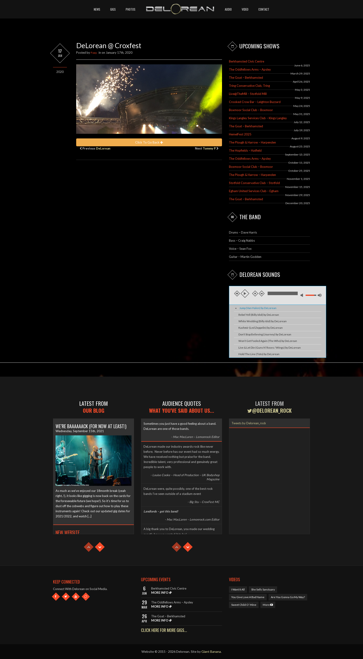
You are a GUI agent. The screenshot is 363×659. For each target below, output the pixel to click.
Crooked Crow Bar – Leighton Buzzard (255, 102)
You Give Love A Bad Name (247, 597)
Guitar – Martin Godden (245, 257)
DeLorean (103, 148)
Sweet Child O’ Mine (243, 604)
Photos (130, 9)
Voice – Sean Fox (240, 248)
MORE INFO (161, 592)
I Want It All (238, 589)
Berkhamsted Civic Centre (246, 61)
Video (245, 9)
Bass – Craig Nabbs (242, 240)
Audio (228, 9)
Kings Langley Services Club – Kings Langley (258, 118)
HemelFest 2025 (240, 134)
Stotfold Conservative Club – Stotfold (254, 183)
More (268, 604)
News (97, 9)
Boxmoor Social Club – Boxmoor (251, 110)
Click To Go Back (149, 142)
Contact (263, 9)
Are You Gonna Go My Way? (288, 597)
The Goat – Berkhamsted (246, 77)
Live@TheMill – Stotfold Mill (248, 94)
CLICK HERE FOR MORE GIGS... (164, 630)
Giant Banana (211, 651)
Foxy (94, 52)
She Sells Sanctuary (263, 589)
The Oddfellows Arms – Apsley (250, 69)
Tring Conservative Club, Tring (249, 85)
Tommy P (209, 148)
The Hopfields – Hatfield (245, 150)
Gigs (113, 9)
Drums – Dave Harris (243, 232)
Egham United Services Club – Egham (254, 191)
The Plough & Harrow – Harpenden (252, 142)
